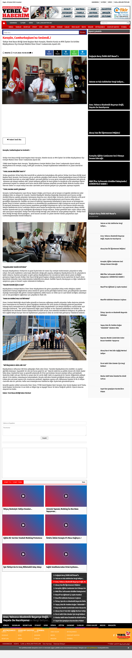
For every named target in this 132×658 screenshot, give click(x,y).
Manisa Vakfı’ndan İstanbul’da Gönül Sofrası (69, 617)
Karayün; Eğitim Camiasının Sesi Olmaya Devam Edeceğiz (69, 588)
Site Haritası (47, 643)
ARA (82, 32)
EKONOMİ (59, 27)
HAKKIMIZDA (95, 2)
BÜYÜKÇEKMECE (100, 27)
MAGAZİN (90, 27)
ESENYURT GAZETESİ (113, 27)
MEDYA (84, 27)
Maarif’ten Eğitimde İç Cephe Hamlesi (67, 595)
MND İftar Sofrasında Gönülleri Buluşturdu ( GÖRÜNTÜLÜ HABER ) (69, 591)
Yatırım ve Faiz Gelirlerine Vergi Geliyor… (68, 578)
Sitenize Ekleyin (59, 643)
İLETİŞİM (103, 2)
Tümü (83, 482)
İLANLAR (67, 27)
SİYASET (34, 27)
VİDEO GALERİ (75, 27)
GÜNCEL (11, 27)
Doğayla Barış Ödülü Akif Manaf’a (66, 575)
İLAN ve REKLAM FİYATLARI (121, 2)
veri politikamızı (92, 648)
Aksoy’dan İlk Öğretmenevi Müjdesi (66, 585)
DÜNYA (47, 27)
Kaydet (44, 438)
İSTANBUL (124, 27)
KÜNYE (110, 2)
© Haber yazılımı (119, 643)
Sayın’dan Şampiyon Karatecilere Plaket (68, 621)
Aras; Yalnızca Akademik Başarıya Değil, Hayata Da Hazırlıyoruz (69, 582)
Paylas (49, 53)
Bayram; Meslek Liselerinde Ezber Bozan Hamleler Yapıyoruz (69, 608)
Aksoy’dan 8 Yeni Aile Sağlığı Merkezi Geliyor (69, 611)
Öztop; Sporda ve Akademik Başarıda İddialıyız (69, 601)
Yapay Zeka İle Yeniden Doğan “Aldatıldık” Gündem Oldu (69, 605)
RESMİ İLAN (27, 27)
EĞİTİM (53, 27)
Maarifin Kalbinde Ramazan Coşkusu (67, 598)
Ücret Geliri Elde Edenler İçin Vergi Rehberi (69, 614)
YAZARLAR (18, 27)
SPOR (40, 27)
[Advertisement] (30, 120)
